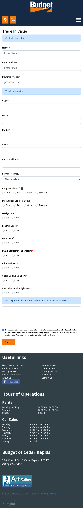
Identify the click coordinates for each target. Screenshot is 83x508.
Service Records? (10, 173)
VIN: (5, 144)
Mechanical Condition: (16, 200)
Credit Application (10, 368)
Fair (19, 192)
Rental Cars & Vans (11, 374)
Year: (5, 100)
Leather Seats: (10, 225)
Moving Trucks (9, 371)
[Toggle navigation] (78, 20)
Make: (6, 115)
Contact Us (47, 377)
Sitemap (53, 493)
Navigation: (9, 213)
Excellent (43, 192)
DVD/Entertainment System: (17, 250)
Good (30, 192)
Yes (7, 217)
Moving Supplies (49, 371)
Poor (8, 192)
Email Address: (10, 62)
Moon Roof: (9, 238)
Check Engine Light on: (14, 275)
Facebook (10, 381)
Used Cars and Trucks (12, 365)
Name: (6, 47)
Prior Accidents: (10, 263)
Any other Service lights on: (17, 288)
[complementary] (74, 499)
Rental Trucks (48, 374)
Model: (6, 130)
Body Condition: (12, 188)
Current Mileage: (11, 159)
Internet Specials (49, 365)
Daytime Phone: (11, 76)
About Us (6, 377)
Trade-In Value (49, 368)
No (17, 217)
